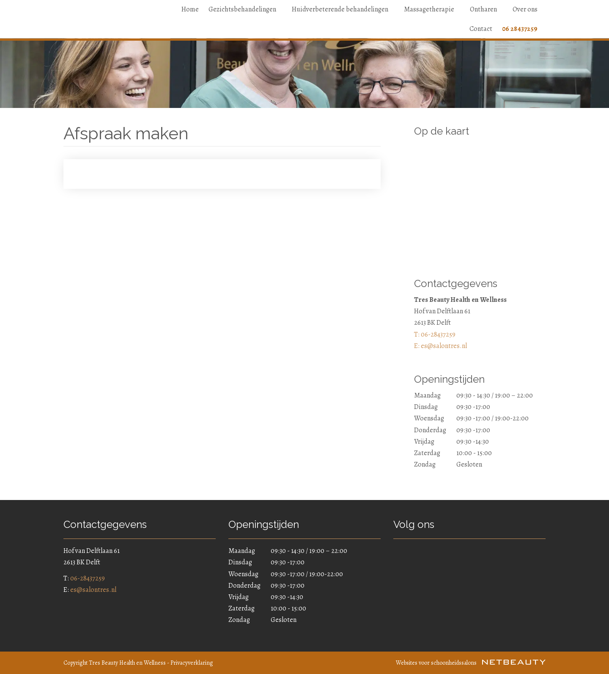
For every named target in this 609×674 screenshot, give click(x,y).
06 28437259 (520, 28)
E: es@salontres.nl (440, 346)
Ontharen (486, 9)
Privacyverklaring (191, 663)
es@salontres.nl (93, 589)
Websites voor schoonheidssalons (471, 663)
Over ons (525, 9)
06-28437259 (87, 578)
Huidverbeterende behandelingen (343, 9)
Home (190, 9)
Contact (480, 28)
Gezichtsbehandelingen (245, 9)
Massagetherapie (432, 9)
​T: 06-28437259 (434, 334)
